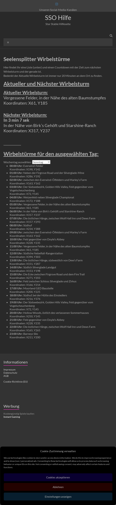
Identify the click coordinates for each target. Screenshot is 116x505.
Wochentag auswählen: (17, 162)
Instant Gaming (11, 416)
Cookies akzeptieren (58, 477)
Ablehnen (58, 487)
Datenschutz (10, 372)
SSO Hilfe (58, 17)
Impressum (9, 369)
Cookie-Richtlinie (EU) (15, 381)
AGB (6, 375)
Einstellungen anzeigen (58, 496)
